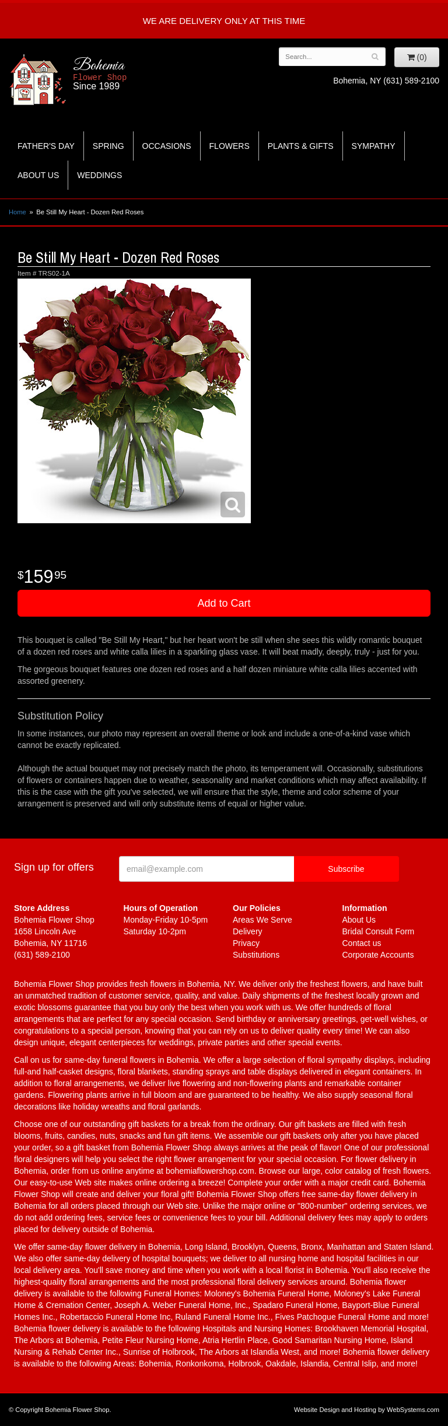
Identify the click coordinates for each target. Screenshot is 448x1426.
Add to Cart (223, 603)
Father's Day (46, 146)
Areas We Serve (262, 919)
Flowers (229, 146)
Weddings (99, 175)
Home (17, 211)
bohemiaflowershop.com (210, 1170)
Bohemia (130, 74)
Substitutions (256, 954)
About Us (38, 175)
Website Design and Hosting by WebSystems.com (366, 1409)
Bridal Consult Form (378, 931)
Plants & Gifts (301, 146)
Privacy (246, 943)
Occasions (166, 146)
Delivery (247, 931)
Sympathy (374, 146)
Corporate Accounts (378, 954)
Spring (108, 146)
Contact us (362, 943)
